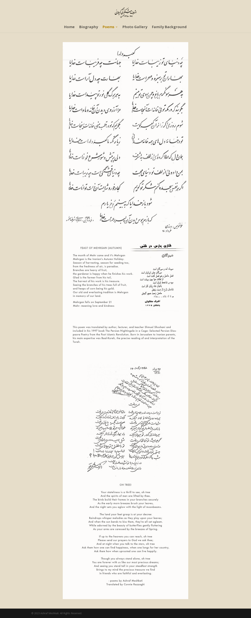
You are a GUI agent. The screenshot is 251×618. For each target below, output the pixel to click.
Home (69, 27)
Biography (88, 27)
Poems (108, 27)
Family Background (169, 27)
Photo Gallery (134, 27)
